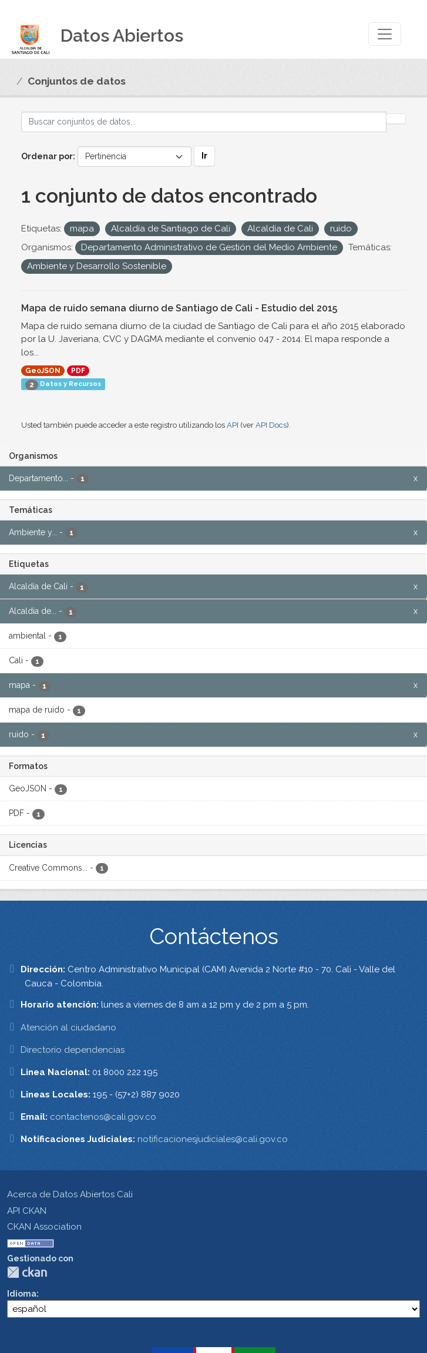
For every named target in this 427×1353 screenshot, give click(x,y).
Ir (204, 155)
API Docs (271, 425)
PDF (78, 371)
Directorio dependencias (73, 1050)
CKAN (27, 1272)
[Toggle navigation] (384, 34)
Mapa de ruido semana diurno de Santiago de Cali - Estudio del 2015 (179, 308)
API (232, 425)
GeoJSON (42, 371)
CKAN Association (44, 1226)
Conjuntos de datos (77, 81)
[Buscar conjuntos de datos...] (203, 122)
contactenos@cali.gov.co (103, 1117)
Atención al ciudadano (68, 1027)
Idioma (21, 1293)
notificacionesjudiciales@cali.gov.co (212, 1139)
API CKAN (26, 1211)
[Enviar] (396, 118)
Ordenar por (47, 156)
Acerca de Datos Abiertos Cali (70, 1194)
